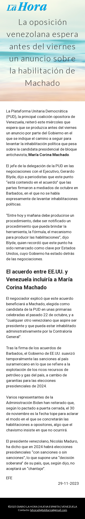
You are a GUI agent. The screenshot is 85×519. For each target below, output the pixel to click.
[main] (42, 50)
